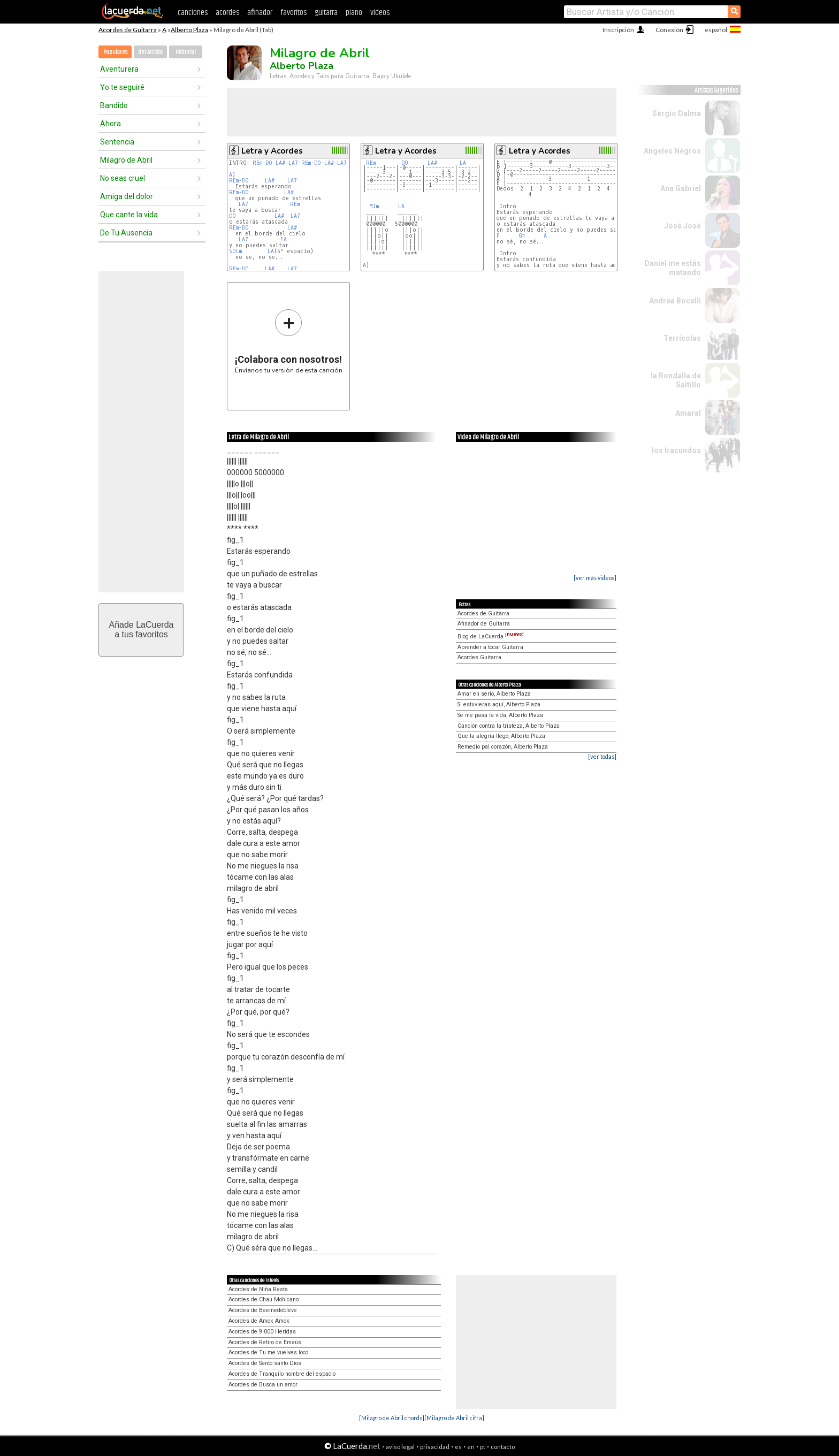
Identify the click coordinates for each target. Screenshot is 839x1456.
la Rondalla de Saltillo (676, 380)
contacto (503, 1446)
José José (682, 226)
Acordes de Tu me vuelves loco (268, 1352)
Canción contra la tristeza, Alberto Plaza (508, 725)
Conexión (669, 30)
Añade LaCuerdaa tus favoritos (141, 629)
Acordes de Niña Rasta (258, 1289)
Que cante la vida (129, 214)
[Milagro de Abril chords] (391, 1417)
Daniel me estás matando (672, 268)
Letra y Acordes (272, 151)
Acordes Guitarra (479, 657)
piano (354, 12)
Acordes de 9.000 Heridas (262, 1331)
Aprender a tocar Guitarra (490, 647)
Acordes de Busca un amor (263, 1384)
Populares (115, 52)
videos (380, 12)
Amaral (688, 413)
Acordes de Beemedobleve (262, 1310)
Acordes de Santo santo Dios (264, 1363)
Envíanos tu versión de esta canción (288, 341)
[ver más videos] (595, 577)
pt (482, 1446)
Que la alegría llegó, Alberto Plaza (501, 736)
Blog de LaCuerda (490, 636)
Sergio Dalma (676, 113)
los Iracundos (676, 450)
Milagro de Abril (126, 160)
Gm (521, 235)
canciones (193, 12)
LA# (280, 162)
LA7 (293, 162)
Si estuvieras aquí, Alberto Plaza (498, 704)
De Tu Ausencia (126, 232)
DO (268, 162)
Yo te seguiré (122, 87)
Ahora (110, 123)
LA (271, 251)
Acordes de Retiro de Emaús (264, 1342)
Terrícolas (682, 338)
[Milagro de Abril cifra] (454, 1417)
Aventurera (119, 69)
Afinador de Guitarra (483, 623)
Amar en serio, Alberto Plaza (494, 693)
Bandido (114, 105)
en (471, 1446)
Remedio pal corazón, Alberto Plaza (502, 746)
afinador (259, 12)
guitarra (326, 12)
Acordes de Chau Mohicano (263, 1299)
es (458, 1446)
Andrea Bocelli (675, 300)
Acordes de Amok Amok (258, 1320)
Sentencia (117, 142)
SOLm (235, 251)
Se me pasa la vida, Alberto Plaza (500, 715)
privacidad (434, 1446)
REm (257, 162)
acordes (227, 12)
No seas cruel (122, 178)
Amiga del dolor (126, 196)
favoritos (293, 12)
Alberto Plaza (189, 30)
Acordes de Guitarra (127, 30)
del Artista (150, 52)
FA (283, 239)
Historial (186, 52)
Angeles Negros (672, 151)
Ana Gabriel (680, 188)
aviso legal (400, 1446)
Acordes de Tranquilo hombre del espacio (281, 1373)
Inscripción (618, 30)
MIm (374, 206)
